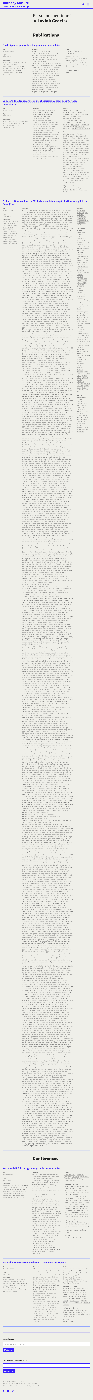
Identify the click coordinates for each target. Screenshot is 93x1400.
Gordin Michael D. (70, 148)
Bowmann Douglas (71, 1188)
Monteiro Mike (69, 1208)
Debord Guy (74, 1192)
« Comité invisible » (82, 263)
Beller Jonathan (81, 241)
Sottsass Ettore (70, 67)
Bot (86, 212)
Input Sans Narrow (36, 1386)
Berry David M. (83, 243)
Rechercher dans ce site (15, 1360)
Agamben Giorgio (80, 235)
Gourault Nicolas (80, 294)
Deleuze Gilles (82, 266)
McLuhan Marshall (80, 326)
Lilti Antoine (81, 319)
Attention (80, 212)
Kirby (20, 1381)
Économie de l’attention (81, 217)
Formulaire (84, 1176)
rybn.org (80, 355)
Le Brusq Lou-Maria (82, 314)
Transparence (80, 126)
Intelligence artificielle (72, 1273)
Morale (79, 1179)
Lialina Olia (67, 160)
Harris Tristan (83, 1198)
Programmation (82, 221)
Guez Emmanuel (81, 298)
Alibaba (80, 399)
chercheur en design (16, 6)
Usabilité (66, 128)
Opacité (82, 122)
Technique (66, 1283)
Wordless (85, 429)
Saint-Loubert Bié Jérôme (83, 357)
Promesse (76, 1277)
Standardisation (80, 1281)
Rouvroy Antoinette (82, 352)
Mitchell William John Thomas (74, 163)
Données (66, 116)
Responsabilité (69, 53)
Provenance (83, 190)
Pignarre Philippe (69, 168)
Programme (81, 222)
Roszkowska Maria (81, 350)
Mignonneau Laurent (81, 330)
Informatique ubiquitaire (72, 120)
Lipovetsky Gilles (76, 1202)
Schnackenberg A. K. (71, 174)
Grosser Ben (67, 1290)
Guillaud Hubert (70, 1198)
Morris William (81, 1208)
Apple (79, 405)
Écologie (67, 1176)
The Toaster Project (74, 1313)
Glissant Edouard (80, 290)
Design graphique (81, 114)
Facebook (80, 413)
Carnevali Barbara (80, 253)
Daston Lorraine (78, 142)
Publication (7, 57)
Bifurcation (80, 1269)
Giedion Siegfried (71, 61)
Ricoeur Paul (81, 65)
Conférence (7, 1180)
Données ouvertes (77, 116)
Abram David (81, 232)
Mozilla (79, 425)
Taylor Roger (75, 178)
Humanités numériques (71, 118)
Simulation (85, 124)
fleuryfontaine (82, 278)
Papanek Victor (69, 65)
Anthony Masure (16, 3)
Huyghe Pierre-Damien (74, 62)
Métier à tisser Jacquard (73, 1228)
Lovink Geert (81, 63)
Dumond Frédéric (83, 272)
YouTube (78, 1237)
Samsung (80, 427)
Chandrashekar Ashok (71, 140)
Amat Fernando (77, 134)
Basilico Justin (69, 136)
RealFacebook (68, 1312)
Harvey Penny (83, 148)
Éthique (76, 51)
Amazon (79, 401)
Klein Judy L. (68, 156)
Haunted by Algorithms (81, 422)
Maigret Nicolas (83, 323)
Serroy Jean (83, 1214)
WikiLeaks (66, 192)
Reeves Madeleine (77, 170)
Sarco (66, 1232)
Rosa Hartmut (83, 346)
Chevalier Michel (77, 1190)
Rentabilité (67, 1279)
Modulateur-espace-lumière (74, 1230)
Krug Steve (78, 156)
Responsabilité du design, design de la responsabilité (31, 1168)
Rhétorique (75, 124)
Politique (66, 124)
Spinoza (80, 367)
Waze (79, 429)
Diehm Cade (84, 1192)
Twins (82, 1314)
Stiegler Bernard (80, 370)
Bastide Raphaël (69, 1288)
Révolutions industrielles (72, 1280)
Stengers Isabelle (77, 176)
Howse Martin (82, 305)
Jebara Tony (77, 150)
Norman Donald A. (76, 166)
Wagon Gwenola (81, 388)
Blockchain (68, 51)
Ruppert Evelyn (83, 172)
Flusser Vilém (82, 59)
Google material (83, 419)
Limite (85, 1273)
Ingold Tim (67, 150)
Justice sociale (70, 1179)
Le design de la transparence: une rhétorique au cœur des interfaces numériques (40, 102)
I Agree (81, 188)
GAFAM (66, 72)
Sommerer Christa (80, 364)
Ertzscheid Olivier (81, 144)
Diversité (80, 1175)
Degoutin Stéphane (80, 269)
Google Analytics (83, 417)
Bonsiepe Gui (81, 136)
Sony (86, 427)
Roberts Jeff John (70, 172)
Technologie (76, 1283)
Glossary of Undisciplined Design (75, 1223)
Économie (80, 214)
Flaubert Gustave (80, 275)
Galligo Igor (81, 283)
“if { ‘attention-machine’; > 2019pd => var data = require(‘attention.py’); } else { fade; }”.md (46, 202)
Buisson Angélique (83, 249)
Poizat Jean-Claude (71, 1212)
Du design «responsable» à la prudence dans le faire (31, 45)
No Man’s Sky (81, 1310)
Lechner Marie (82, 317)
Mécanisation (82, 1275)
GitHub (79, 415)
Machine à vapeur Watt (79, 1226)
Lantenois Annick (69, 158)
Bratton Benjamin (69, 138)
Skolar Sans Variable (18, 1386)
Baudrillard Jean (83, 1186)
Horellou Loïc (82, 303)
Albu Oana (67, 134)
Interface (66, 122)
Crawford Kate (75, 1292)
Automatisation (69, 1269)
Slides (66, 1237)
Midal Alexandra (75, 1296)
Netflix (65, 190)
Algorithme (67, 110)
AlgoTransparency (69, 188)
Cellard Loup (82, 138)
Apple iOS (80, 411)
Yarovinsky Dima (69, 182)
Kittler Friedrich (79, 154)
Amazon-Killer (82, 403)
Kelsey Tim (73, 152)
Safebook (78, 1312)
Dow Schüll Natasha (72, 1194)
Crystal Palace (69, 1222)
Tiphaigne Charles (80, 382)
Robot (79, 225)
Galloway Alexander (80, 285)
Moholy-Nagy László (80, 1206)
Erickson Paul (68, 144)
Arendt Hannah (69, 59)
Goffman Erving (83, 146)
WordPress (80, 431)
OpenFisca (73, 190)
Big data (76, 110)
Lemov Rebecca (82, 158)
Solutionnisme (68, 126)
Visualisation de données (81, 128)
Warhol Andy (84, 1216)
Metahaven (74, 162)
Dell (87, 411)
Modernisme (67, 1277)
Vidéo (72, 1237)
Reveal (65, 1321)
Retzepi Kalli (74, 1300)
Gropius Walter (82, 1288)
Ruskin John (73, 1214)
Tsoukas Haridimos (76, 180)
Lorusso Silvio (75, 1294)
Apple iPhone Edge (81, 408)
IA (81, 51)
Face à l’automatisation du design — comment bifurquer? (34, 1262)
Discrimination (69, 1175)
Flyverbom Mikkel (69, 146)
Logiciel (75, 122)
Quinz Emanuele (82, 344)
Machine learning (69, 1275)
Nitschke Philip (70, 1210)
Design (73, 112)
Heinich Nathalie (83, 301)
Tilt (77, 1314)
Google (85, 415)
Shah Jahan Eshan (71, 1216)
